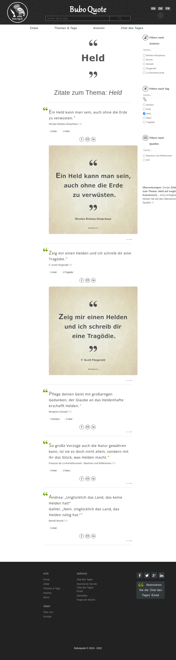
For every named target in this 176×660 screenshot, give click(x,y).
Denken (55, 419)
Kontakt (47, 616)
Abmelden (82, 595)
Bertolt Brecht (56, 520)
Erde (54, 131)
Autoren (99, 28)
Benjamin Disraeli (58, 411)
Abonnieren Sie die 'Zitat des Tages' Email (150, 589)
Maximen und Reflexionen (97, 463)
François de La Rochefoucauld (65, 463)
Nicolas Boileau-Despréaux (63, 124)
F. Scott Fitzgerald (58, 265)
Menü (46, 597)
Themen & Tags (65, 28)
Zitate (34, 28)
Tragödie (69, 272)
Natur (67, 470)
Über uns (48, 612)
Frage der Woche (86, 599)
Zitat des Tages (132, 28)
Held (67, 131)
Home (46, 579)
